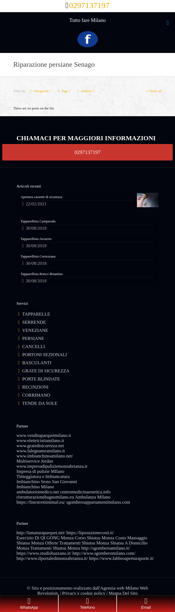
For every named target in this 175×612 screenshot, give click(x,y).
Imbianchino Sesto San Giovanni (46, 481)
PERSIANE (33, 338)
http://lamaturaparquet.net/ (40, 532)
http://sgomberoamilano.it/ (105, 548)
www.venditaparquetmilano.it (43, 435)
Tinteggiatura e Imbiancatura (43, 476)
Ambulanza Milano (92, 497)
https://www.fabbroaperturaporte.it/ (121, 558)
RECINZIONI (35, 387)
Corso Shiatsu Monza (94, 537)
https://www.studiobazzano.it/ (43, 553)
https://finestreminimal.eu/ (40, 502)
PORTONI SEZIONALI (44, 354)
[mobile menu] (167, 23)
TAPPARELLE (36, 314)
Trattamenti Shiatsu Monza (55, 548)
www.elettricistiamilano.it (40, 440)
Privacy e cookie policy (83, 593)
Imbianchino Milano (35, 486)
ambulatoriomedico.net (37, 491)
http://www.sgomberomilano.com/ (103, 553)
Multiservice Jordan (34, 461)
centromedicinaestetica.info (85, 491)
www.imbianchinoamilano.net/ (44, 456)
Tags (64, 91)
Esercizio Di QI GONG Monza (45, 537)
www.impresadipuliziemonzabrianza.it (51, 466)
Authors (85, 91)
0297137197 (87, 152)
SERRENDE (34, 322)
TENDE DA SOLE (39, 403)
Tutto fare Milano (87, 20)
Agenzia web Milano (119, 588)
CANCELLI (33, 346)
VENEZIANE (35, 330)
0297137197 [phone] (89, 5)
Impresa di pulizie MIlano (40, 471)
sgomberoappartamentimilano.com (98, 502)
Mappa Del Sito (123, 593)
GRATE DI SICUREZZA (45, 370)
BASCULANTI (36, 362)
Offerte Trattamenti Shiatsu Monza (77, 543)
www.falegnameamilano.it (40, 450)
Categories (40, 91)
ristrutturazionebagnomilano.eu (45, 497)
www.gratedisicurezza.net (40, 445)
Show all (154, 91)
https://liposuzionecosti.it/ (90, 532)
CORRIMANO (36, 395)
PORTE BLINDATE (41, 379)
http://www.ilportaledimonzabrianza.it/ (52, 558)
